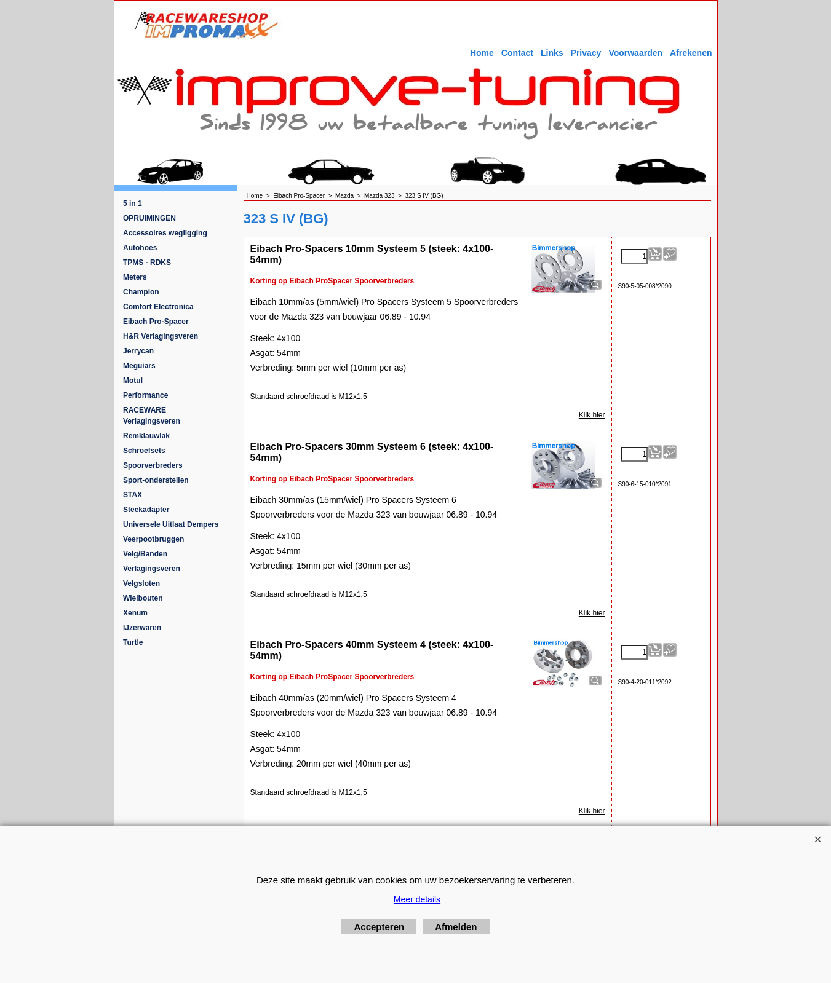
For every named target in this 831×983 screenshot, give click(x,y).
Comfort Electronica (158, 306)
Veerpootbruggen (153, 539)
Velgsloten (141, 583)
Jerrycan (138, 351)
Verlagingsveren (151, 568)
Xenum (135, 613)
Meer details (417, 899)
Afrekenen (691, 53)
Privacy (586, 53)
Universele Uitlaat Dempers (170, 524)
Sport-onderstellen (156, 480)
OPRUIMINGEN (149, 218)
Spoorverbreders (153, 465)
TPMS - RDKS (147, 262)
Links (552, 53)
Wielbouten (143, 598)
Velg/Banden (145, 554)
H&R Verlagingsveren (160, 336)
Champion (141, 292)
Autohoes (140, 247)
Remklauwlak (146, 436)
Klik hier (592, 415)
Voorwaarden (635, 53)
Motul (133, 380)
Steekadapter (146, 509)
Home (482, 53)
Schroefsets (144, 450)
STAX (132, 495)
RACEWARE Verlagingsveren (151, 415)
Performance (145, 395)
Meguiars (139, 365)
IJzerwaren (142, 627)
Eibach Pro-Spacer (156, 321)
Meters (135, 277)
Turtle (133, 642)
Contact (517, 53)
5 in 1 (132, 203)
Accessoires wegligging (165, 233)
